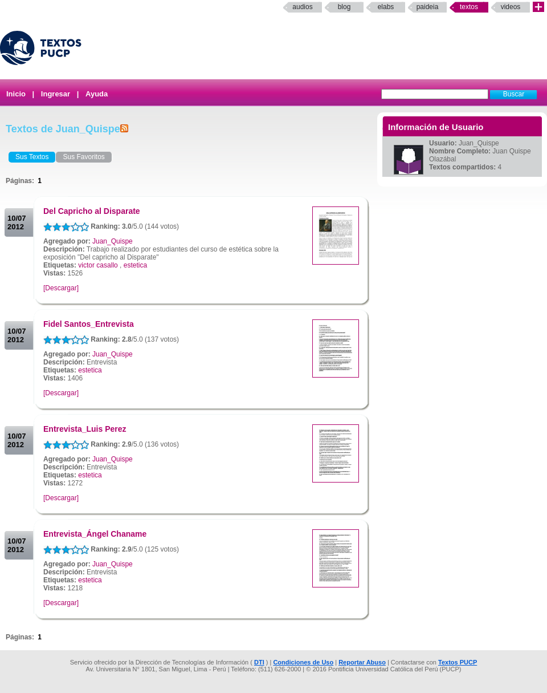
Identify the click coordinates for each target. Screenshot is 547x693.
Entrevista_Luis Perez (84, 428)
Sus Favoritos (83, 157)
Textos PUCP (457, 662)
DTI (259, 662)
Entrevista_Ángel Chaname (94, 533)
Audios (302, 7)
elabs (386, 7)
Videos (511, 7)
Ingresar (55, 94)
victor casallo (97, 265)
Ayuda (96, 94)
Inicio (16, 94)
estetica (135, 265)
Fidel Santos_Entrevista (88, 324)
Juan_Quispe (112, 241)
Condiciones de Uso (303, 662)
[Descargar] (61, 288)
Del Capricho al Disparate (91, 211)
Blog (344, 7)
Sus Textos (31, 157)
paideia (428, 7)
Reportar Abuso (362, 662)
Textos (469, 7)
